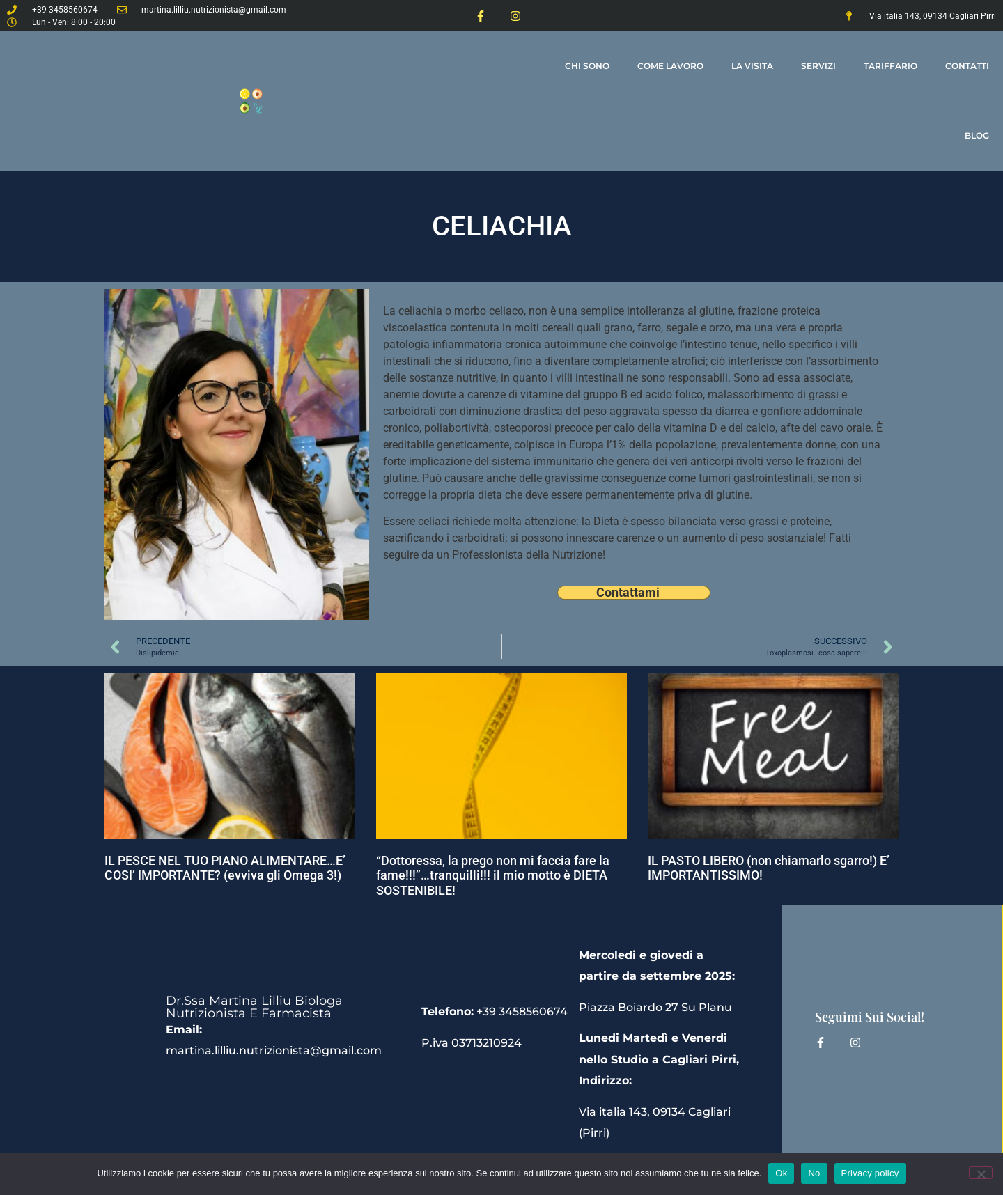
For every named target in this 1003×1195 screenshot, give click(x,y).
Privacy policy (870, 1173)
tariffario (890, 66)
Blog (977, 135)
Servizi (818, 66)
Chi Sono (587, 66)
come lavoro (670, 66)
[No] (981, 1172)
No (814, 1173)
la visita (752, 66)
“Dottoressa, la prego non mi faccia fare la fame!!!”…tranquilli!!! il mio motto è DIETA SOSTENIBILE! (492, 875)
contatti (967, 66)
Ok (781, 1173)
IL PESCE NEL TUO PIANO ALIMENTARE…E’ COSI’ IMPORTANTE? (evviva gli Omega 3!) (224, 868)
